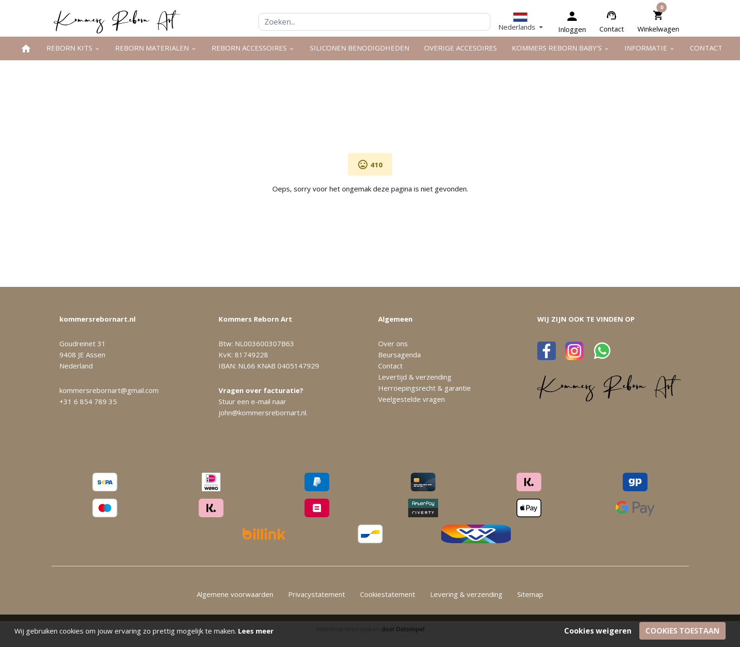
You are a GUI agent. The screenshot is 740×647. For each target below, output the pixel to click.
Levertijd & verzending (414, 376)
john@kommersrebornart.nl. (263, 412)
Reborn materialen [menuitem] (156, 47)
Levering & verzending (466, 594)
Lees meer (256, 630)
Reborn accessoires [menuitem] (253, 47)
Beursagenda (399, 354)
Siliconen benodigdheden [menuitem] (359, 47)
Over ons (393, 343)
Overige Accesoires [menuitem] (460, 47)
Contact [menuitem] (706, 47)
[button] (520, 21)
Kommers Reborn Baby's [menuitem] (561, 47)
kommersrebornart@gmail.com (109, 390)
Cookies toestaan (682, 631)
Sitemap (530, 594)
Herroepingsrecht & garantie (424, 388)
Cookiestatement (387, 594)
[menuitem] (26, 48)
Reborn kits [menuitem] (73, 47)
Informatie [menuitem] (649, 47)
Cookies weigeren (597, 631)
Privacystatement (316, 594)
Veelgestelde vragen (411, 399)
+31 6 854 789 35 (88, 401)
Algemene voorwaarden (235, 594)
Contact (611, 28)
